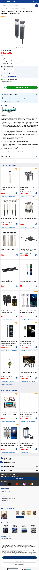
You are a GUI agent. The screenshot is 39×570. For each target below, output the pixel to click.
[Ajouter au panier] (22, 87)
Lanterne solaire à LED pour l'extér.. (8, 196)
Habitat (6, 8)
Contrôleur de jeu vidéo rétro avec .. (8, 421)
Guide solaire (5, 503)
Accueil (2, 8)
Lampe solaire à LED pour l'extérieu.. (28, 319)
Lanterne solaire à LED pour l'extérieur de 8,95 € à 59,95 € (12, 151)
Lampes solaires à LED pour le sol (27, 381)
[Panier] (36, 2)
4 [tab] (22, 48)
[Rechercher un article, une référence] (19, 5)
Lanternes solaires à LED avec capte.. (9, 319)
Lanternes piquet (24, 8)
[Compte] (33, 2)
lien (30, 547)
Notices (4, 502)
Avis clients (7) (5, 156)
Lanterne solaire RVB (24, 452)
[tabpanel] (19, 31)
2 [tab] (18, 48)
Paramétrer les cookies (19, 561)
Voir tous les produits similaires (7, 384)
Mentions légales (6, 496)
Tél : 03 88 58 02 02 (8, 459)
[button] (8, 81)
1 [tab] (16, 48)
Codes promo (5, 500)
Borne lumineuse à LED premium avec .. (9, 350)
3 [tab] (20, 48)
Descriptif (4, 115)
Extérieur (17, 8)
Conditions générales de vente (9, 494)
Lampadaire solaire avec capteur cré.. (28, 421)
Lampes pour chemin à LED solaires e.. (28, 288)
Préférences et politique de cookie (9, 498)
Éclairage (11, 8)
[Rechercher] (36, 5)
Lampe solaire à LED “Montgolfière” (8, 381)
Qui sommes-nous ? (7, 491)
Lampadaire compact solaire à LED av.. (28, 350)
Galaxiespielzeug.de (7, 538)
